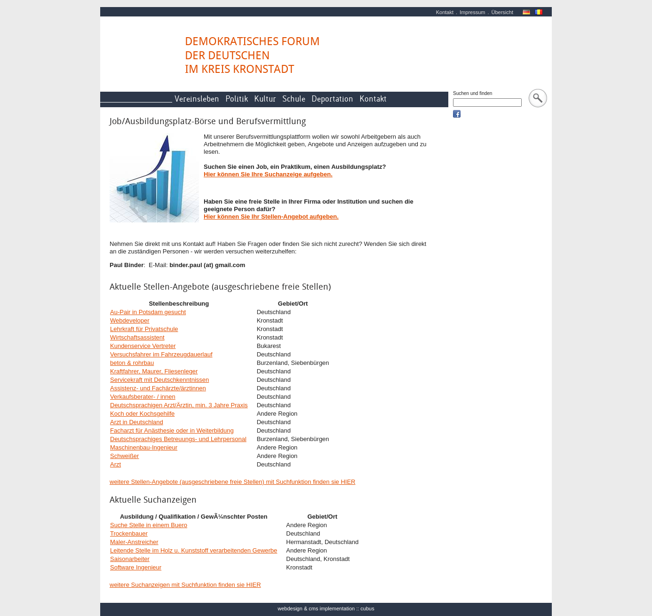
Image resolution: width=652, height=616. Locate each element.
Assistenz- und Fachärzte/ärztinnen (158, 388)
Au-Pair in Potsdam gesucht (148, 312)
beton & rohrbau (132, 362)
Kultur (265, 99)
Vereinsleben (197, 99)
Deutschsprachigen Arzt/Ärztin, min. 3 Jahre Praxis (179, 405)
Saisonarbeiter (130, 558)
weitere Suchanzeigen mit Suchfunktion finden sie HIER (185, 584)
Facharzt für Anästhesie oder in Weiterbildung (172, 430)
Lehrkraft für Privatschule (144, 328)
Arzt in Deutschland (136, 422)
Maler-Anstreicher (134, 541)
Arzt (115, 464)
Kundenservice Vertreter (142, 345)
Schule (293, 99)
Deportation (332, 99)
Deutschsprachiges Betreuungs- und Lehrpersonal (178, 438)
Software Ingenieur (135, 567)
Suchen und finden (472, 93)
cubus (367, 608)
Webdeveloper (130, 320)
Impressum (472, 12)
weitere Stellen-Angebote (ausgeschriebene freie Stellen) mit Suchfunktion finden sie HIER (232, 481)
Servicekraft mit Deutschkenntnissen (159, 379)
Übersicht (502, 12)
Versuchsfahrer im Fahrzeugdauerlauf (161, 354)
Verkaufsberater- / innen (142, 396)
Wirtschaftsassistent (137, 337)
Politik (236, 99)
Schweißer (124, 455)
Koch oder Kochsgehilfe (142, 413)
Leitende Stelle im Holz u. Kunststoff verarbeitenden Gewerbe (193, 550)
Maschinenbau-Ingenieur (143, 447)
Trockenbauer (129, 533)
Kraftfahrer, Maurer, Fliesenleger (154, 371)
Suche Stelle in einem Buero (148, 525)
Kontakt (444, 12)
